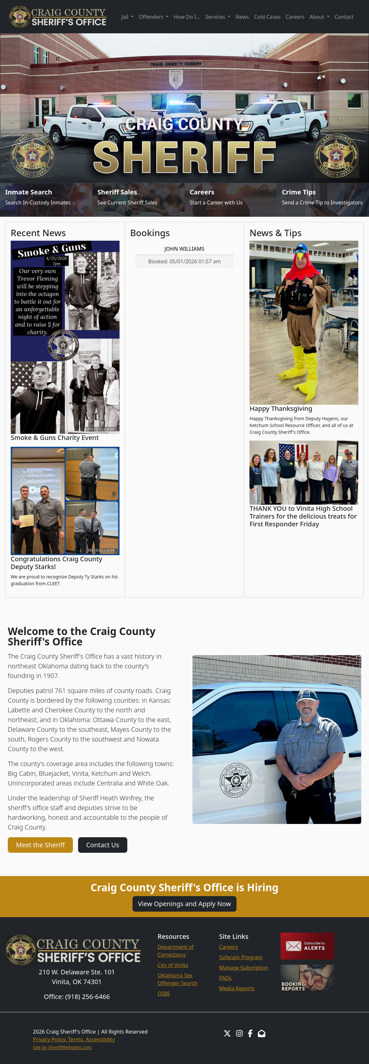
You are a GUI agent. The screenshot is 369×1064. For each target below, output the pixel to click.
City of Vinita (173, 965)
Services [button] (215, 16)
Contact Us (102, 844)
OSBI (164, 993)
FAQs (225, 978)
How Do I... (187, 16)
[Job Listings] (231, 200)
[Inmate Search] (46, 200)
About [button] (317, 16)
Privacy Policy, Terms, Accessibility (74, 1039)
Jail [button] (125, 16)
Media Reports (236, 988)
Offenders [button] (152, 16)
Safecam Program (240, 957)
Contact (344, 16)
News (242, 16)
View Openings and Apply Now (184, 903)
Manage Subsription (243, 967)
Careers (295, 16)
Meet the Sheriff (40, 844)
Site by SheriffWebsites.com (62, 1047)
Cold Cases (267, 16)
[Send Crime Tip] (323, 200)
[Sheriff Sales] (138, 200)
